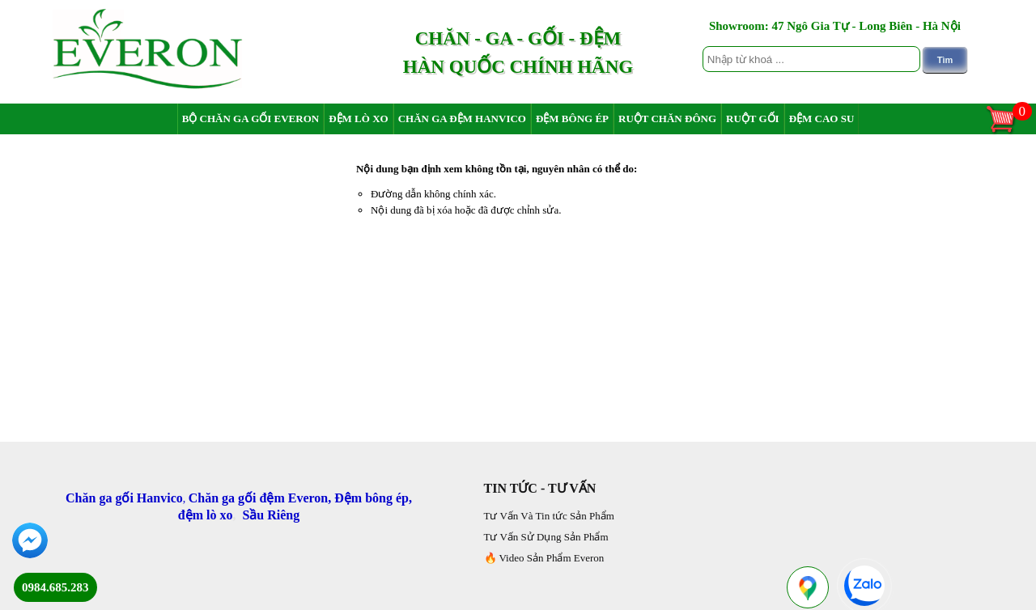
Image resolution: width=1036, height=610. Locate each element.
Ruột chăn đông (667, 118)
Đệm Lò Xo (358, 118)
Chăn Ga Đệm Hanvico (462, 118)
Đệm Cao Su (822, 118)
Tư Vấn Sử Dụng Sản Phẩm (546, 537)
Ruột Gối (752, 118)
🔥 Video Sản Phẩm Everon (544, 558)
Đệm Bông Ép (572, 118)
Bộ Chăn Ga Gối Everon (251, 118)
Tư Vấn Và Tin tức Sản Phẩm (549, 516)
